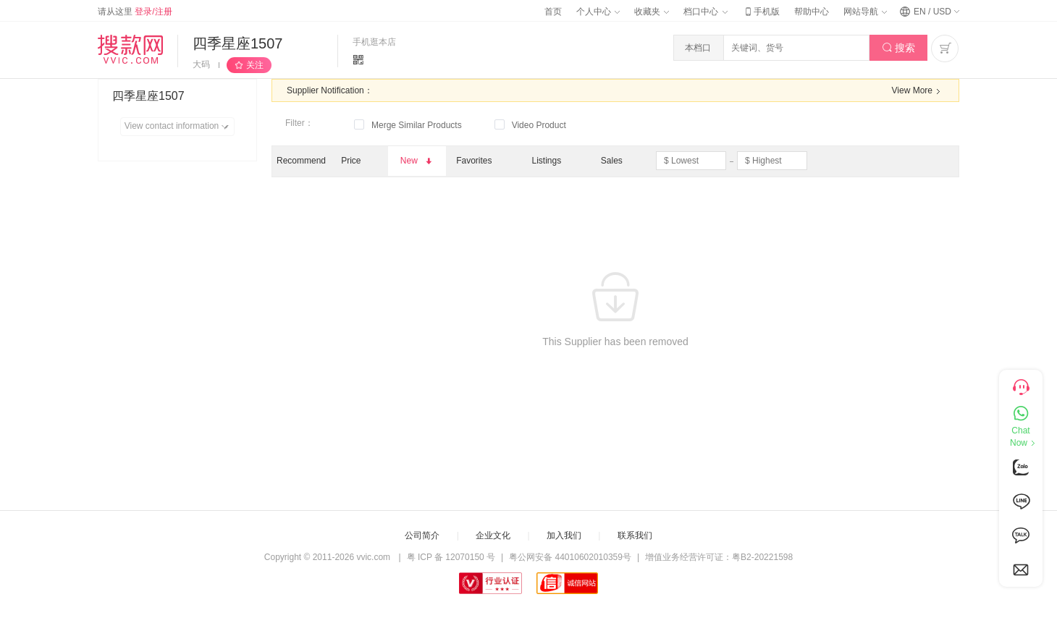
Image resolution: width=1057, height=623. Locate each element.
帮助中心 (811, 12)
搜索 (899, 48)
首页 (553, 12)
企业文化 (493, 535)
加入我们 (564, 535)
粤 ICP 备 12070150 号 (451, 557)
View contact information (179, 126)
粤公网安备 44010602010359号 (570, 557)
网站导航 (865, 12)
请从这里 (135, 12)
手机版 (761, 12)
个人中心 (598, 12)
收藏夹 (651, 12)
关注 (255, 65)
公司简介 (422, 535)
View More (918, 91)
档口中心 (705, 12)
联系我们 (635, 535)
